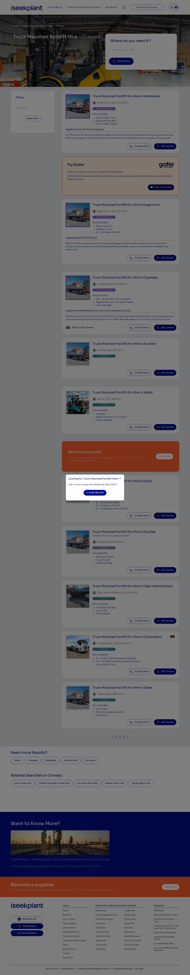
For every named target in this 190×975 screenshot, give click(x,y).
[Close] (120, 478)
